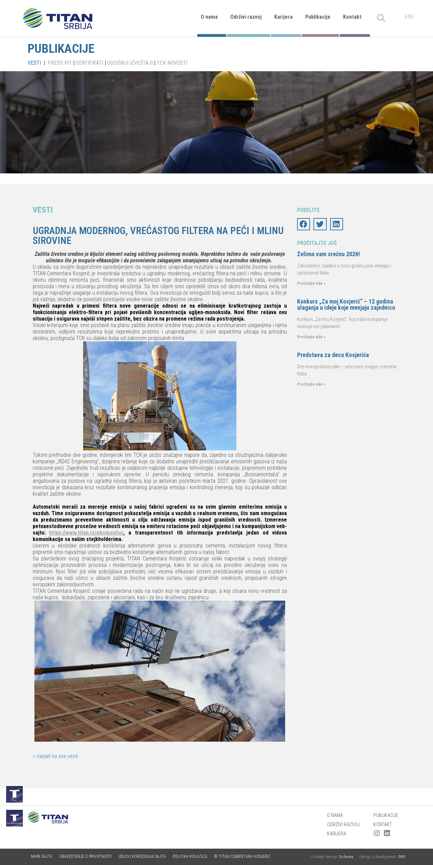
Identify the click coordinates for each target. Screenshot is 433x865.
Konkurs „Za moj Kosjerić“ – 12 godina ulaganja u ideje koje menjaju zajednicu (346, 304)
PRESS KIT (60, 63)
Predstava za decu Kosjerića (333, 354)
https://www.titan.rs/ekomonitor (86, 532)
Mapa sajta (41, 856)
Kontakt (352, 17)
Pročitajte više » (311, 283)
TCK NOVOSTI (172, 63)
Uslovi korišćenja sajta (142, 856)
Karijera (283, 17)
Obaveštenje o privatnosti (85, 856)
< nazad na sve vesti (55, 756)
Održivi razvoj (246, 17)
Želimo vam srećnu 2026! (328, 254)
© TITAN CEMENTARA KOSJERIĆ (242, 856)
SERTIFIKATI (89, 63)
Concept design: (332, 856)
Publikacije (317, 17)
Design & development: (382, 856)
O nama (209, 17)
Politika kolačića (190, 856)
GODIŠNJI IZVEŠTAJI (130, 63)
